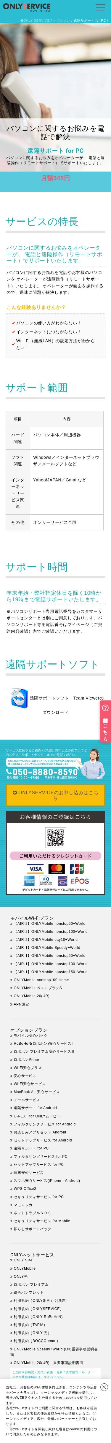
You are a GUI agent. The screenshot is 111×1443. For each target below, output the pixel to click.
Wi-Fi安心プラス (28, 1068)
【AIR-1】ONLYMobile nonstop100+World (51, 964)
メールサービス (27, 1100)
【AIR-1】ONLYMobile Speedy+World (47, 948)
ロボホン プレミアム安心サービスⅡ (44, 1051)
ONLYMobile (25, 1268)
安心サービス (25, 1076)
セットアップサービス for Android (43, 1140)
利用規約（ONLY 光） (32, 1333)
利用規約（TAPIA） (30, 1325)
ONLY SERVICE (36, 20)
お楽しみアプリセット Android (40, 1132)
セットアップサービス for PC (39, 1165)
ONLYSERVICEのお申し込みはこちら (58, 795)
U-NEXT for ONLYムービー (37, 1116)
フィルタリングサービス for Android (44, 1124)
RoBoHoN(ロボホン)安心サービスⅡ (44, 1043)
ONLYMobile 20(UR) (31, 996)
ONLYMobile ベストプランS (38, 988)
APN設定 (21, 1004)
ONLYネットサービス (32, 1255)
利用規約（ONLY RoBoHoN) (38, 1317)
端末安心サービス (29, 1173)
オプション (61, 20)
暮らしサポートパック (32, 1229)
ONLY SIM (23, 1260)
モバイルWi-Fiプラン (32, 918)
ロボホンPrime (26, 1059)
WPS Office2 (25, 1189)
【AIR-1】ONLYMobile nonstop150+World (51, 972)
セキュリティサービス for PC (39, 1197)
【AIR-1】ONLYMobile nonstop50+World (49, 956)
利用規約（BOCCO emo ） (37, 1341)
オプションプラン (29, 1030)
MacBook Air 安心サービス (36, 1092)
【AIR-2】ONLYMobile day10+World (46, 940)
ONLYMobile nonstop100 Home (41, 980)
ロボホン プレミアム (31, 1284)
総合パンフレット (29, 1292)
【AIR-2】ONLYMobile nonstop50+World (49, 924)
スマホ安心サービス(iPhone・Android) (47, 1181)
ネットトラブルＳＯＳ (32, 1213)
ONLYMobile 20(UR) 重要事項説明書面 (48, 1363)
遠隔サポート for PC (31, 1148)
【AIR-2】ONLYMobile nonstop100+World (51, 932)
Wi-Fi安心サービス (30, 1084)
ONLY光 (21, 1276)
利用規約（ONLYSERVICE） (38, 1309)
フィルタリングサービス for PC (44, 1157)
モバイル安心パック (30, 1035)
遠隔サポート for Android (35, 1108)
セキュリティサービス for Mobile (42, 1221)
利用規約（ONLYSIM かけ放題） (42, 1300)
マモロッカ (23, 1205)
